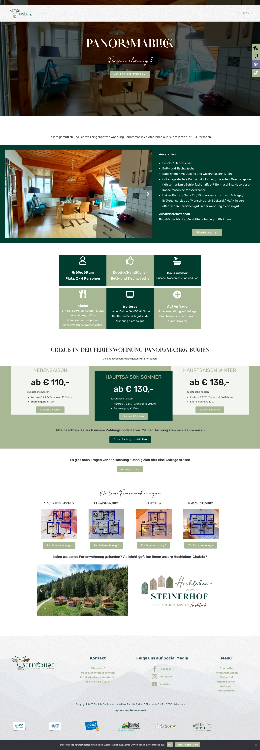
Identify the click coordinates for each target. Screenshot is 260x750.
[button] (9, 194)
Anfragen (226, 686)
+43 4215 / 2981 (100, 681)
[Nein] (256, 745)
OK (169, 745)
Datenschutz (138, 710)
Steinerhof (226, 677)
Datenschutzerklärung (187, 745)
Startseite (226, 668)
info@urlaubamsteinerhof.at (98, 677)
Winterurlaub (226, 690)
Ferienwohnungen (226, 672)
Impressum (121, 710)
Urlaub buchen (226, 681)
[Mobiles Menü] (245, 13)
